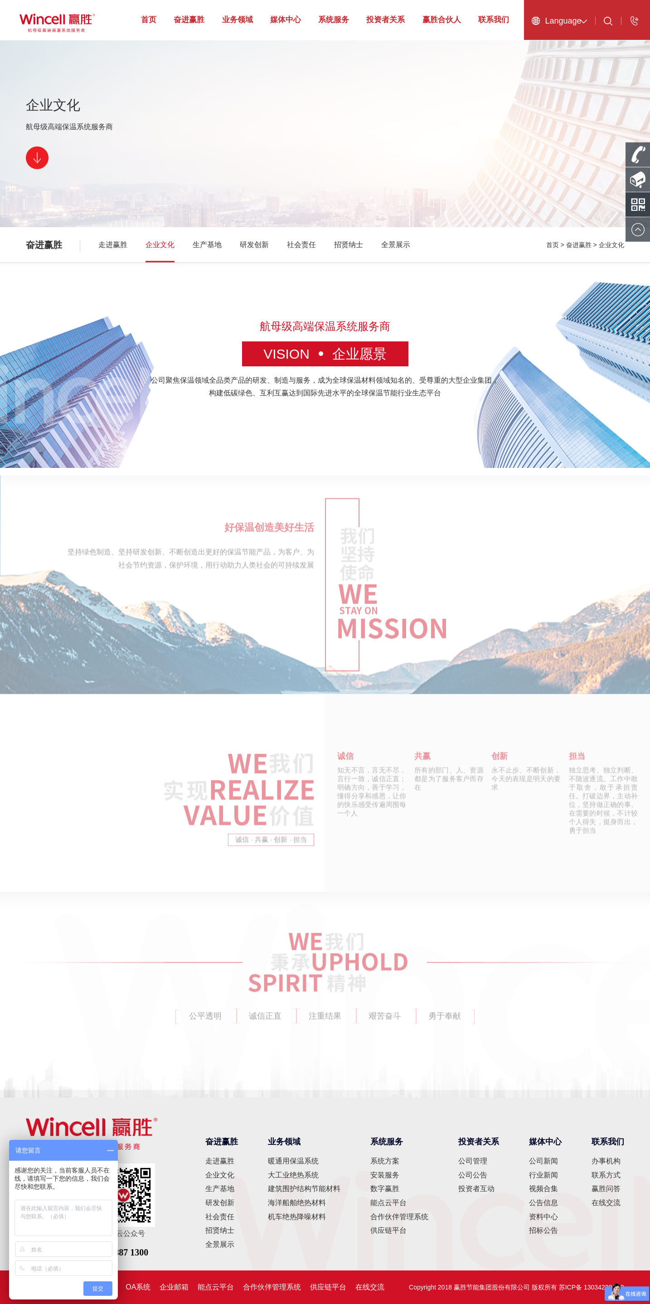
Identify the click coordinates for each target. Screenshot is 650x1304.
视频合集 (543, 1188)
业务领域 (237, 19)
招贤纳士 (348, 244)
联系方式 (606, 1175)
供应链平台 (388, 1230)
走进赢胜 (112, 244)
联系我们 (493, 19)
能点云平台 (388, 1203)
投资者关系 (385, 19)
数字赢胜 (384, 1188)
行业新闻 (543, 1175)
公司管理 (472, 1161)
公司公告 (472, 1175)
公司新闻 (543, 1161)
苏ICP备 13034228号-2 (591, 1287)
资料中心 (543, 1217)
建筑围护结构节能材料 (304, 1188)
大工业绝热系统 (293, 1175)
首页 (148, 19)
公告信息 (543, 1203)
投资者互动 (476, 1188)
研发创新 (254, 244)
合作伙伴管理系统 (399, 1217)
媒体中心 (285, 19)
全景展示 (395, 244)
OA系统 (138, 1287)
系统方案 (384, 1161)
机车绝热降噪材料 (297, 1217)
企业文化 (160, 244)
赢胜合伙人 (441, 19)
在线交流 (606, 1203)
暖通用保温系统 (293, 1161)
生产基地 (207, 244)
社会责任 (301, 244)
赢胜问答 (606, 1188)
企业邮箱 (174, 1287)
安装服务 (384, 1175)
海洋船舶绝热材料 (297, 1203)
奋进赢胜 (189, 19)
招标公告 (543, 1230)
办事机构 (606, 1161)
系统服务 (333, 19)
